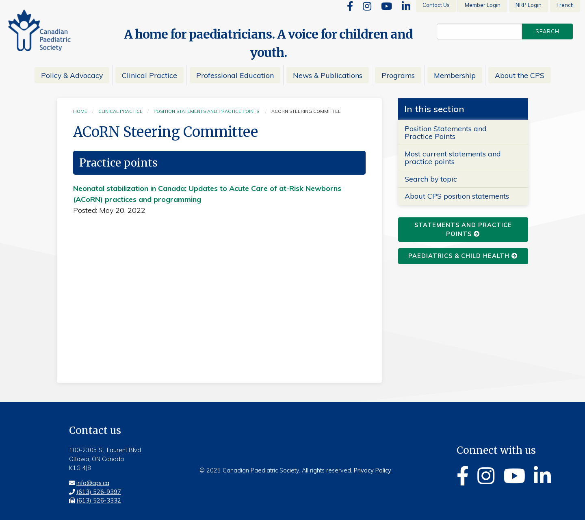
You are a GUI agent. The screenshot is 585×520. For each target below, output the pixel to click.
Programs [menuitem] (398, 75)
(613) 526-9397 (98, 492)
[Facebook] (350, 6)
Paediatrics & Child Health (463, 256)
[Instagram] (367, 6)
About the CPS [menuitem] (519, 75)
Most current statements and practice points (453, 157)
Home (80, 111)
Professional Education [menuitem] (235, 75)
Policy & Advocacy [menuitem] (72, 75)
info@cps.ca (92, 483)
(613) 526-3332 (98, 500)
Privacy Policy (372, 470)
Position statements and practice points (206, 111)
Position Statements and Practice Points (446, 132)
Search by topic (431, 178)
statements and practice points (463, 229)
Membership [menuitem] (455, 75)
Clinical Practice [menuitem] (149, 75)
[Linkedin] (406, 6)
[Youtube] (386, 6)
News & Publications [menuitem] (327, 75)
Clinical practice (120, 111)
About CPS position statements (457, 195)
